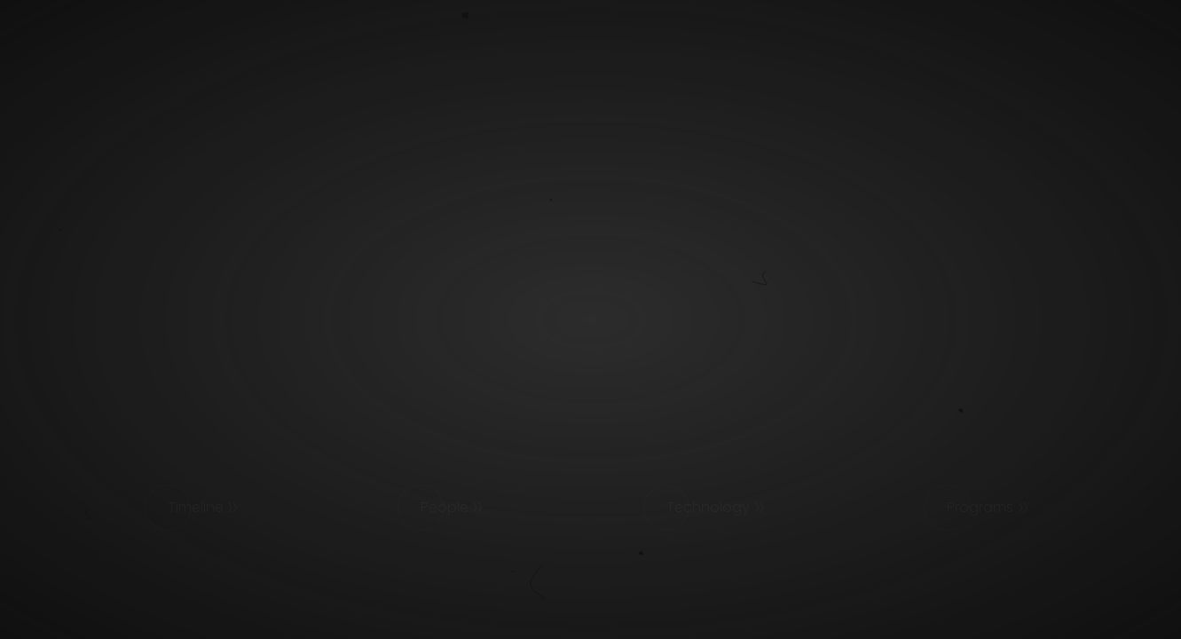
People (444, 507)
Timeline (196, 507)
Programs (980, 507)
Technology (708, 507)
